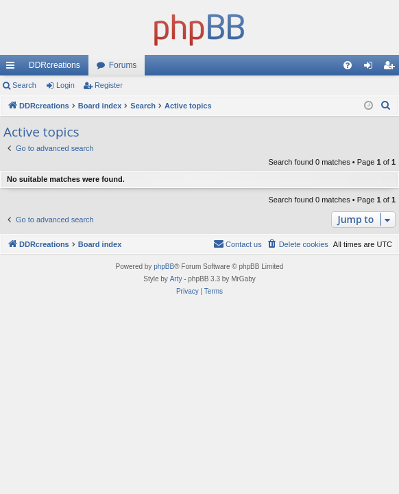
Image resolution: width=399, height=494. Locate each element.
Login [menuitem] (371, 67)
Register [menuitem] (392, 67)
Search (24, 85)
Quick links (13, 67)
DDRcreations (54, 65)
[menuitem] (347, 65)
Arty (176, 279)
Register (109, 85)
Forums (123, 65)
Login (65, 85)
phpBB (164, 266)
